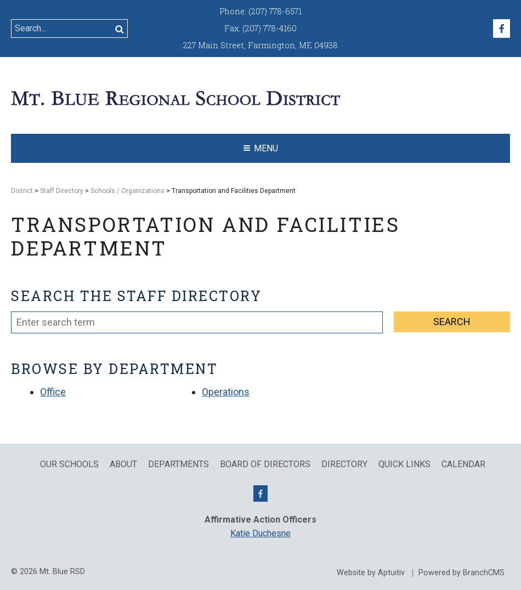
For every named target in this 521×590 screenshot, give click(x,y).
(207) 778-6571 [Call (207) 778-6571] (275, 11)
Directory (344, 464)
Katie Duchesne (260, 533)
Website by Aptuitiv (371, 573)
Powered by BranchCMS (461, 573)
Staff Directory (61, 191)
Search (452, 321)
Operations (226, 392)
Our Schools (69, 464)
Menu (260, 148)
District (22, 191)
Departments (178, 464)
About (123, 464)
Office (53, 392)
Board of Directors (265, 464)
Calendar (463, 464)
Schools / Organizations (127, 191)
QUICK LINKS (404, 464)
